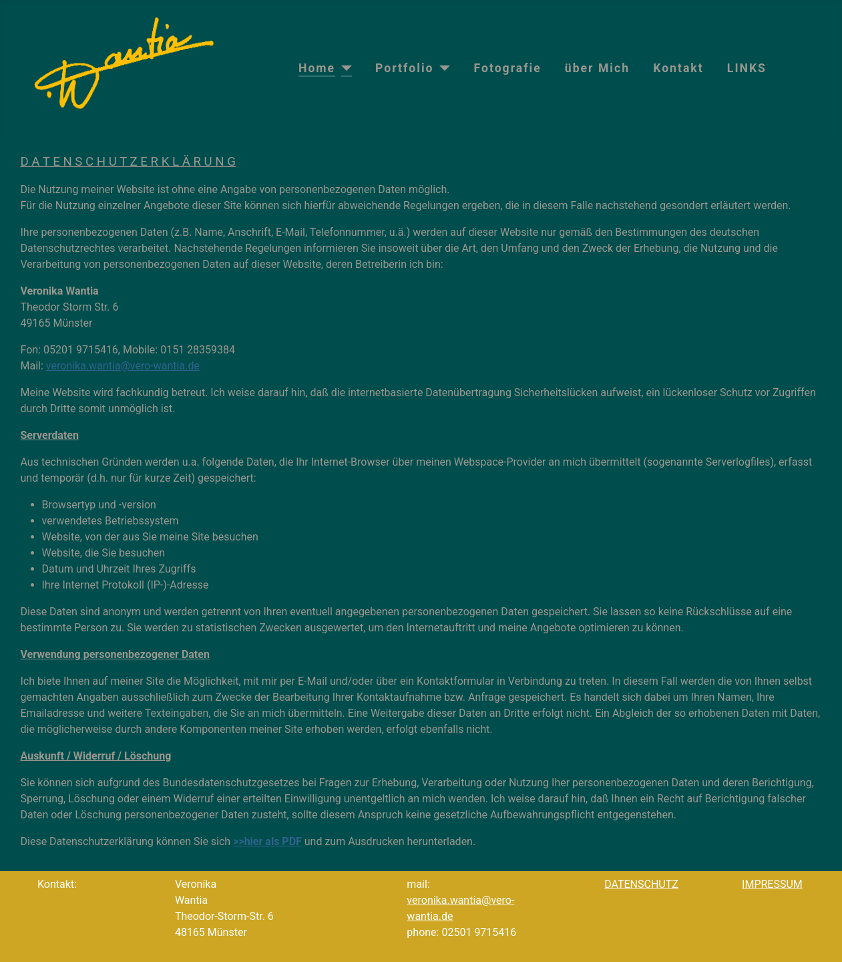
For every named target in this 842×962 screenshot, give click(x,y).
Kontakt (678, 68)
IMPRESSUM (772, 884)
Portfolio (404, 68)
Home (316, 68)
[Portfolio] (442, 68)
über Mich (597, 68)
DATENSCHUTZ (641, 884)
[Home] (343, 68)
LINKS (747, 68)
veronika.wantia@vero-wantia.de (123, 365)
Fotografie (508, 68)
